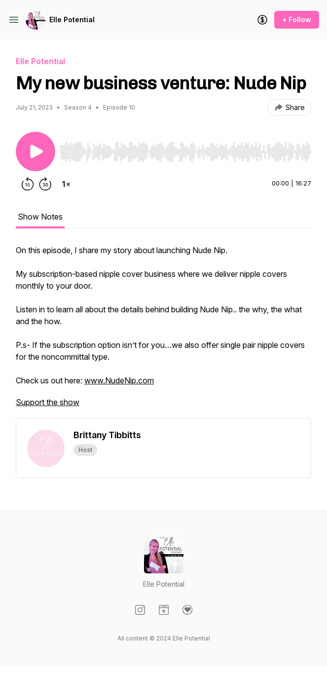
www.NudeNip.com (119, 380)
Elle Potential (72, 19)
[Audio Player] (185, 149)
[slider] (185, 152)
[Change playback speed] (66, 184)
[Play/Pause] (35, 151)
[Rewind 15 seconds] (28, 184)
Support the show (47, 402)
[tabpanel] (163, 331)
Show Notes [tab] (40, 217)
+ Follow (296, 19)
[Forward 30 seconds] (45, 184)
